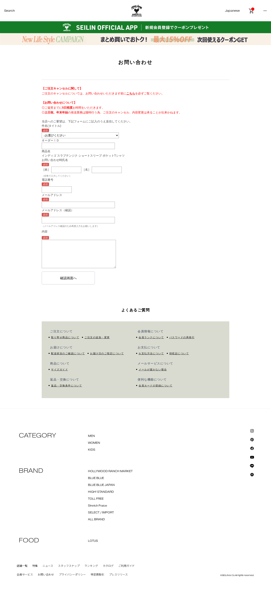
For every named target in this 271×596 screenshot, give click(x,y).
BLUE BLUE (96, 478)
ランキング (91, 566)
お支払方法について (151, 353)
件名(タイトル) (51, 125)
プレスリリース (118, 574)
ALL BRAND (96, 519)
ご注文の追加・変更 (97, 337)
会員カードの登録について (155, 385)
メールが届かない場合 (153, 369)
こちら (130, 93)
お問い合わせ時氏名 (55, 160)
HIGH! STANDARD (101, 492)
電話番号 (47, 179)
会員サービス (25, 574)
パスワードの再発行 (182, 337)
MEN (91, 436)
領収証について (179, 353)
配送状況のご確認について (68, 353)
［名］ (86, 169)
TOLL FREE (96, 498)
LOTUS (93, 541)
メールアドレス (52, 195)
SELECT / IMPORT (101, 512)
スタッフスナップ (69, 566)
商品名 (46, 151)
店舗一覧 (22, 566)
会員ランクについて (151, 337)
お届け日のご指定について (107, 353)
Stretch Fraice (97, 505)
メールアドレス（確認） (58, 210)
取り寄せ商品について (65, 337)
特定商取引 (97, 574)
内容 (45, 231)
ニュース (48, 566)
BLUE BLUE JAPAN (101, 485)
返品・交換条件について (66, 385)
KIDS (91, 449)
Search (9, 11)
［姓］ (46, 169)
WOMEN (94, 443)
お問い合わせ (46, 574)
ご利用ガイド (126, 566)
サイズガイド (59, 369)
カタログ (108, 566)
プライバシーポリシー (72, 574)
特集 (35, 566)
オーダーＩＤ (50, 140)
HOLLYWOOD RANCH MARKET (110, 471)
